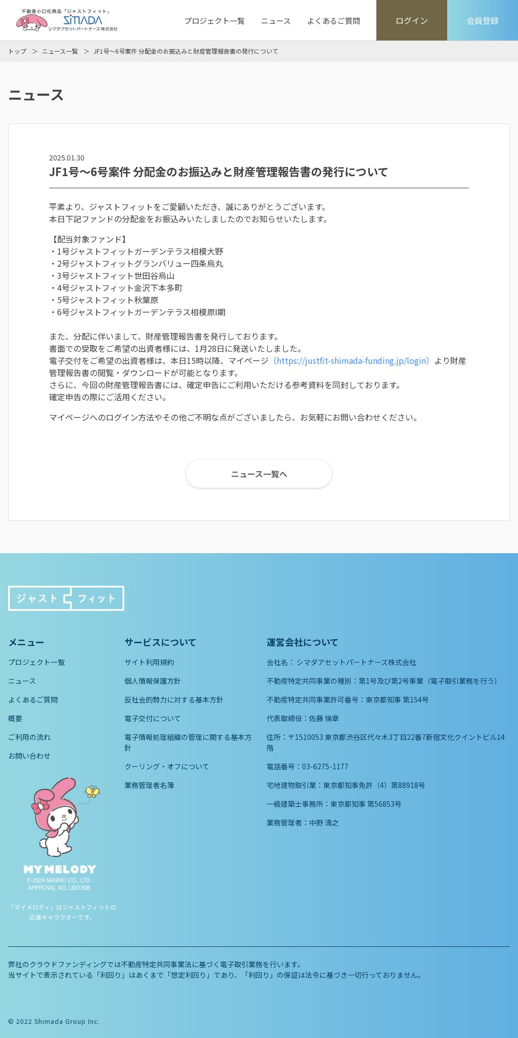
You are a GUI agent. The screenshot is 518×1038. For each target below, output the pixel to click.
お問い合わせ (29, 756)
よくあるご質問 (333, 20)
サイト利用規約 (149, 662)
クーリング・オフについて (166, 766)
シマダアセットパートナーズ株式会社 (356, 662)
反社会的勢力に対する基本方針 (174, 699)
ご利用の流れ (29, 737)
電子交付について (152, 718)
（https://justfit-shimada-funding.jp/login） (351, 360)
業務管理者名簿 (149, 785)
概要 (15, 718)
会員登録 (482, 20)
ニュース (276, 20)
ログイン (412, 20)
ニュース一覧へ (259, 474)
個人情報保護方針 (152, 681)
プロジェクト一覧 (214, 20)
